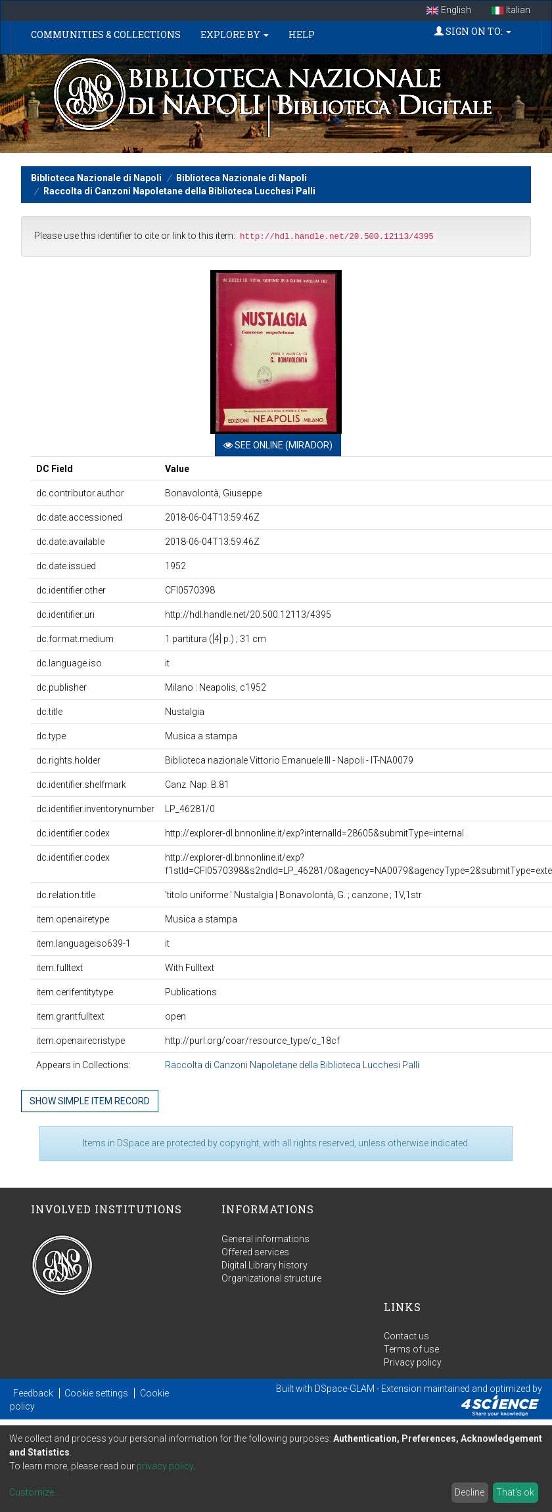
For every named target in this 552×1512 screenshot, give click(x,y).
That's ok (515, 1492)
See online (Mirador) (278, 445)
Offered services (255, 1252)
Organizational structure (271, 1278)
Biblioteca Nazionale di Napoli (96, 178)
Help (301, 34)
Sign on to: (472, 31)
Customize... (34, 1492)
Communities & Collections (106, 34)
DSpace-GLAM (345, 1388)
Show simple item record (90, 1101)
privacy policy (165, 1466)
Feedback (33, 1393)
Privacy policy (413, 1362)
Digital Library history (264, 1265)
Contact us (406, 1336)
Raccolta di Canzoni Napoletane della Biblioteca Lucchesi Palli (179, 191)
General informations (265, 1239)
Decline (469, 1492)
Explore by (234, 34)
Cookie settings (96, 1393)
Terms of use (411, 1349)
